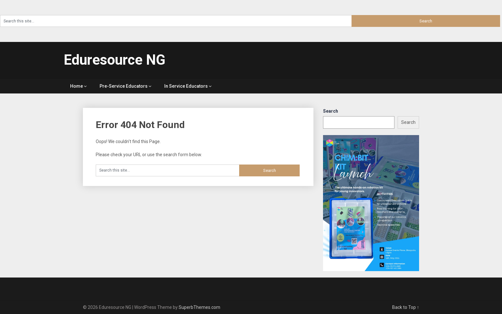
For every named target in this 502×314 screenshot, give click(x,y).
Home (76, 86)
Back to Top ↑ (405, 307)
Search (330, 111)
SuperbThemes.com (199, 307)
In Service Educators (186, 86)
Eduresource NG (115, 60)
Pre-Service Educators (124, 86)
